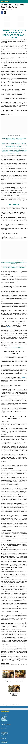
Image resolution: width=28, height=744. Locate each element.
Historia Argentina (4, 716)
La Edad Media (3, 718)
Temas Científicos (3, 727)
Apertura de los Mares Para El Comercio (15, 347)
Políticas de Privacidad (4, 741)
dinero (8, 326)
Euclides (13, 384)
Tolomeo (17, 384)
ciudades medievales (8, 39)
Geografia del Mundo (4, 732)
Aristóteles (8, 384)
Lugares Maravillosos (4, 733)
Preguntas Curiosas (4, 735)
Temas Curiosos (3, 734)
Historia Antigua (3, 717)
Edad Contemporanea (4, 720)
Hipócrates (22, 384)
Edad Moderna (3, 719)
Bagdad (23, 377)
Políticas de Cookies (4, 742)
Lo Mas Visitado (3, 740)
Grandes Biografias (4, 721)
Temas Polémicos (3, 728)
